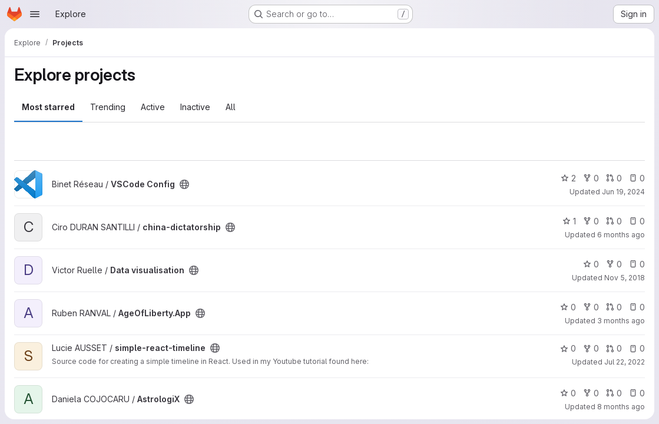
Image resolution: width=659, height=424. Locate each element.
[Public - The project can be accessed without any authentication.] (184, 184)
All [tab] (231, 107)
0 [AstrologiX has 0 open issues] (637, 393)
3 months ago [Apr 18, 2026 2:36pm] (621, 320)
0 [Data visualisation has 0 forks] (614, 264)
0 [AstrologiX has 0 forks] (591, 393)
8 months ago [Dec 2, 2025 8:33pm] (621, 406)
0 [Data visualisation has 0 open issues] (637, 264)
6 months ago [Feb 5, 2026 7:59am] (621, 234)
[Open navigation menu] (34, 14)
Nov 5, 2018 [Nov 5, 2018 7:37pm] (624, 277)
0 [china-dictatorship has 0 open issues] (637, 221)
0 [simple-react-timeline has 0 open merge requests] (614, 348)
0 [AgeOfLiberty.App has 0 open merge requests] (614, 307)
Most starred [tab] (48, 107)
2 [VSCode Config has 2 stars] (568, 178)
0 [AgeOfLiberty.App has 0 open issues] (637, 307)
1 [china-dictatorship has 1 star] (569, 221)
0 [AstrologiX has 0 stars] (568, 393)
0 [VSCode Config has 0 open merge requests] (614, 178)
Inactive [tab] (195, 107)
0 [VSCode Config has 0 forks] (591, 178)
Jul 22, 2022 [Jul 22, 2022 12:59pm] (624, 361)
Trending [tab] (107, 107)
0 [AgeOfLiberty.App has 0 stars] (568, 307)
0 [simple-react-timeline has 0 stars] (568, 348)
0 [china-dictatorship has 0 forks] (591, 221)
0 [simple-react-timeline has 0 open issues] (637, 348)
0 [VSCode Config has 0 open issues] (637, 178)
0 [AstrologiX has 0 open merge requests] (614, 393)
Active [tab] (153, 107)
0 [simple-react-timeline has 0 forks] (591, 348)
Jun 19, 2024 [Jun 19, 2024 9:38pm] (623, 191)
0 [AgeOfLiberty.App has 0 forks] (591, 307)
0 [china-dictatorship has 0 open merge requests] (614, 221)
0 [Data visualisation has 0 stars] (591, 264)
